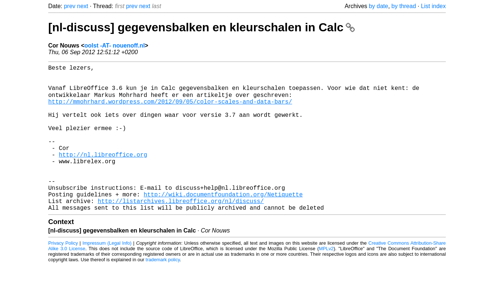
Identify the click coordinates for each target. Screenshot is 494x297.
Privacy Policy (63, 274)
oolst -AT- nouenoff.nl (114, 45)
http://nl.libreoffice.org (103, 174)
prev (69, 6)
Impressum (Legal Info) (106, 274)
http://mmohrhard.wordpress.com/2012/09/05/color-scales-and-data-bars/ (170, 109)
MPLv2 (326, 280)
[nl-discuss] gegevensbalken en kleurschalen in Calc (201, 27)
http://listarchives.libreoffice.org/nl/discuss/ (181, 231)
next (82, 6)
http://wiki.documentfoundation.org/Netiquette (223, 223)
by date (378, 6)
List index (433, 6)
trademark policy (163, 291)
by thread (403, 6)
